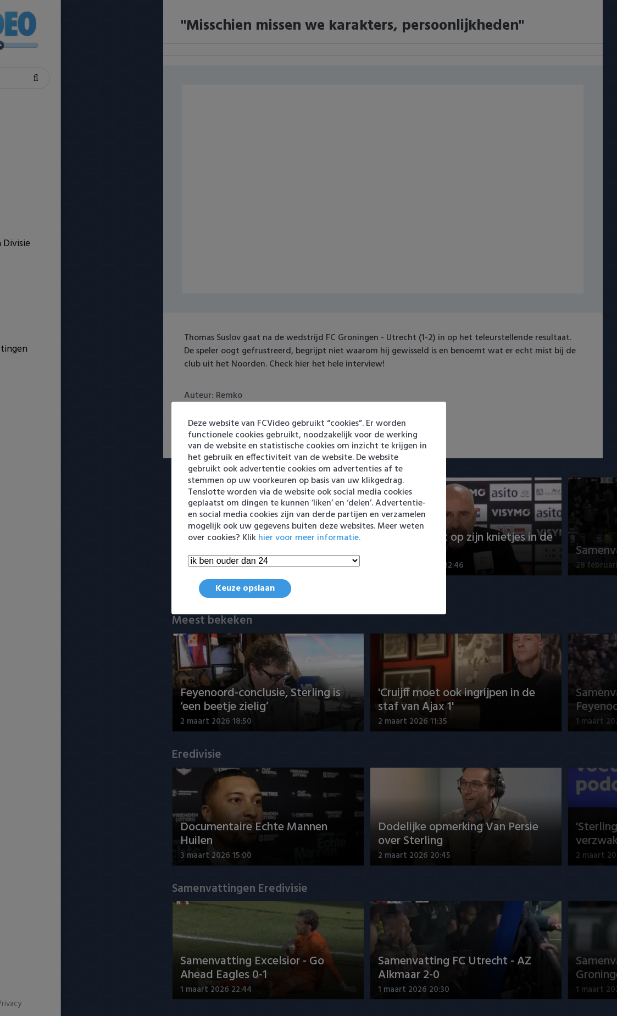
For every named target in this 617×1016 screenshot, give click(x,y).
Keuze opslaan (245, 588)
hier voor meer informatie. (309, 538)
